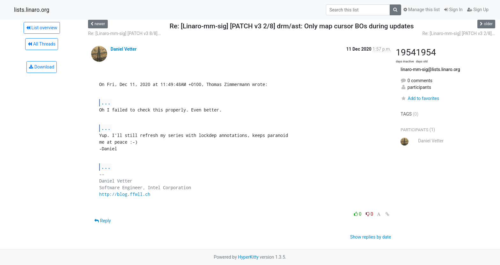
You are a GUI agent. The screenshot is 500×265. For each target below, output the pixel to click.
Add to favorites (420, 98)
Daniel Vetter (123, 49)
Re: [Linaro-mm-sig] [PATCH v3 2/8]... (459, 33)
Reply (102, 220)
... (106, 102)
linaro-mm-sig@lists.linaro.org (430, 69)
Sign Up (478, 9)
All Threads (41, 44)
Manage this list (421, 9)
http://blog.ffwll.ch (124, 194)
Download (41, 66)
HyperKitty (248, 257)
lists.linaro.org (31, 10)
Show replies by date (370, 237)
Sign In (453, 9)
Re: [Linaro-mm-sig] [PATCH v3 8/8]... (124, 33)
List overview (41, 27)
